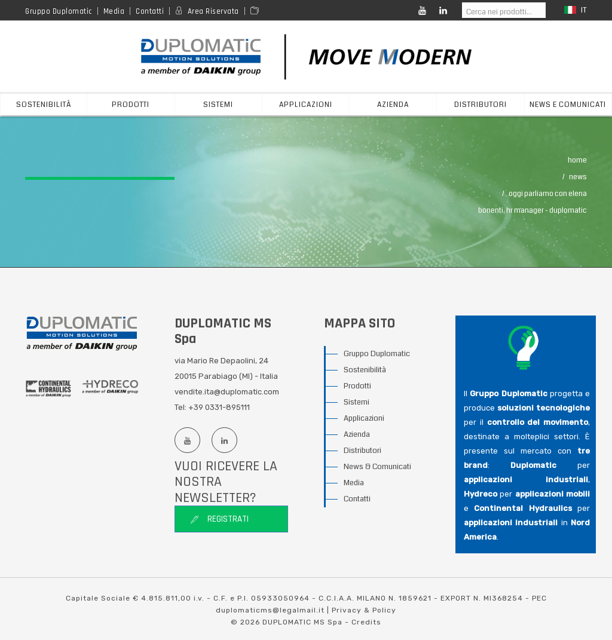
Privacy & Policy (364, 610)
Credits (366, 622)
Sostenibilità (44, 105)
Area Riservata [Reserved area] (213, 11)
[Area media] (256, 11)
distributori (480, 105)
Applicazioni (364, 418)
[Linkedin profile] (224, 440)
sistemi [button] (218, 105)
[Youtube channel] (187, 440)
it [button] (575, 10)
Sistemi (356, 402)
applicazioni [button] (305, 105)
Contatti (150, 11)
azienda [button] (393, 105)
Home (577, 160)
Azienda (357, 434)
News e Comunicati (568, 105)
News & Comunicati (377, 466)
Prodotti (357, 386)
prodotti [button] (130, 105)
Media (114, 11)
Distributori (362, 450)
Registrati (219, 519)
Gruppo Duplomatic (58, 11)
